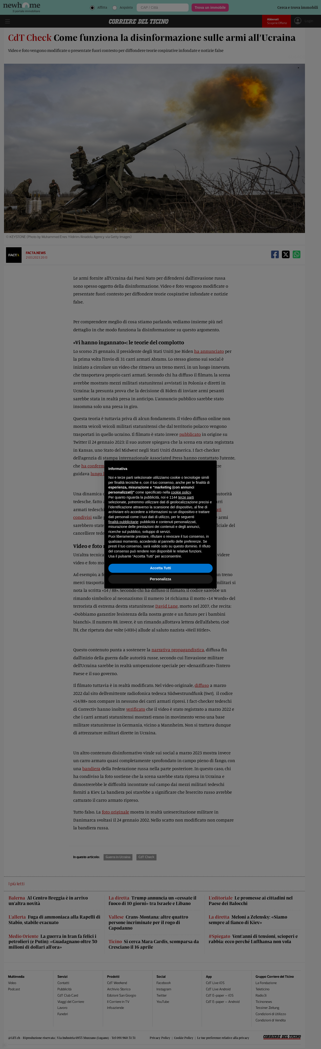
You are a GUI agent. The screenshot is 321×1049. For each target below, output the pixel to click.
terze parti (186, 497)
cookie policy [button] (181, 492)
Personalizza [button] (160, 579)
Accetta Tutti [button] (160, 568)
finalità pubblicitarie (123, 522)
